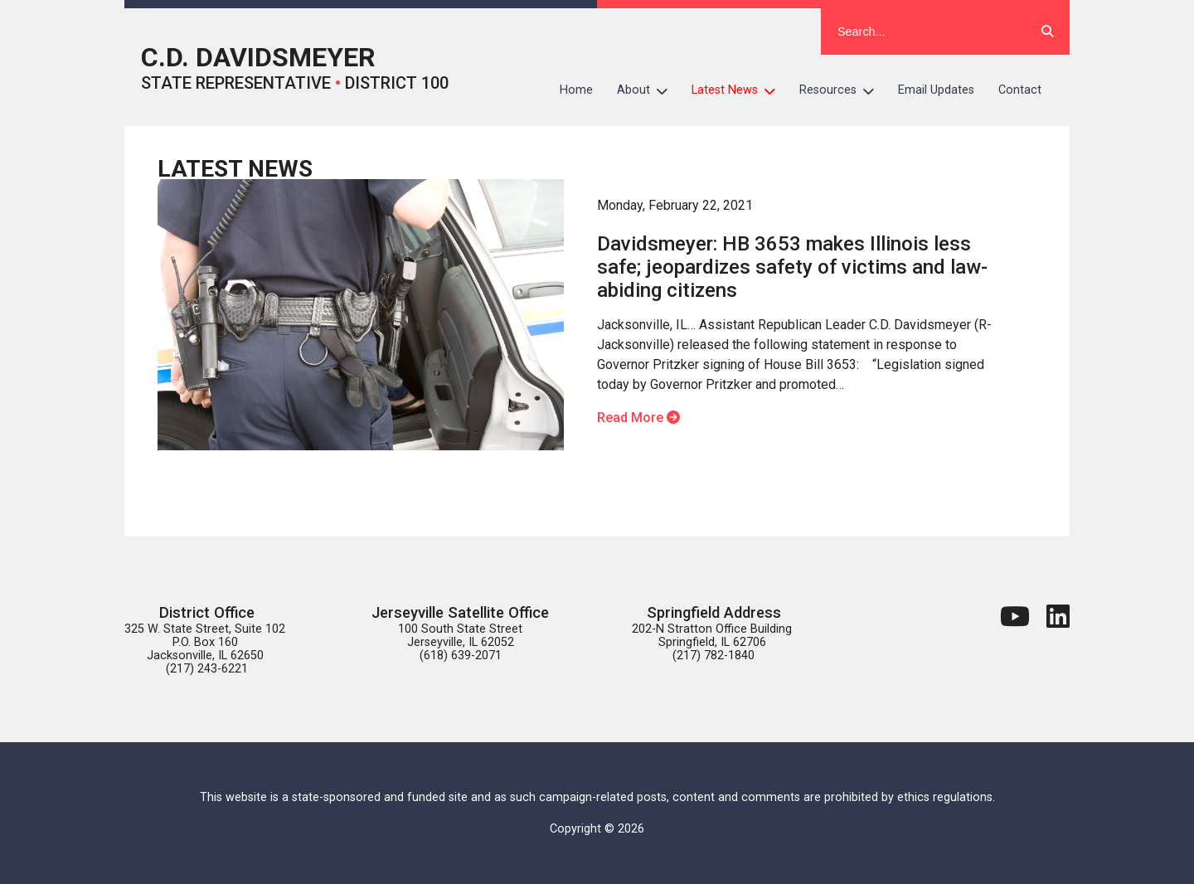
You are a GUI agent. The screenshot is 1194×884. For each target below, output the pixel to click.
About (648, 90)
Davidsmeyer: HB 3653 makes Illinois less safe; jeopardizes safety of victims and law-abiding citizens (792, 267)
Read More (638, 417)
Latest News (740, 90)
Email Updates (936, 90)
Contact (1019, 90)
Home (576, 90)
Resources (842, 90)
